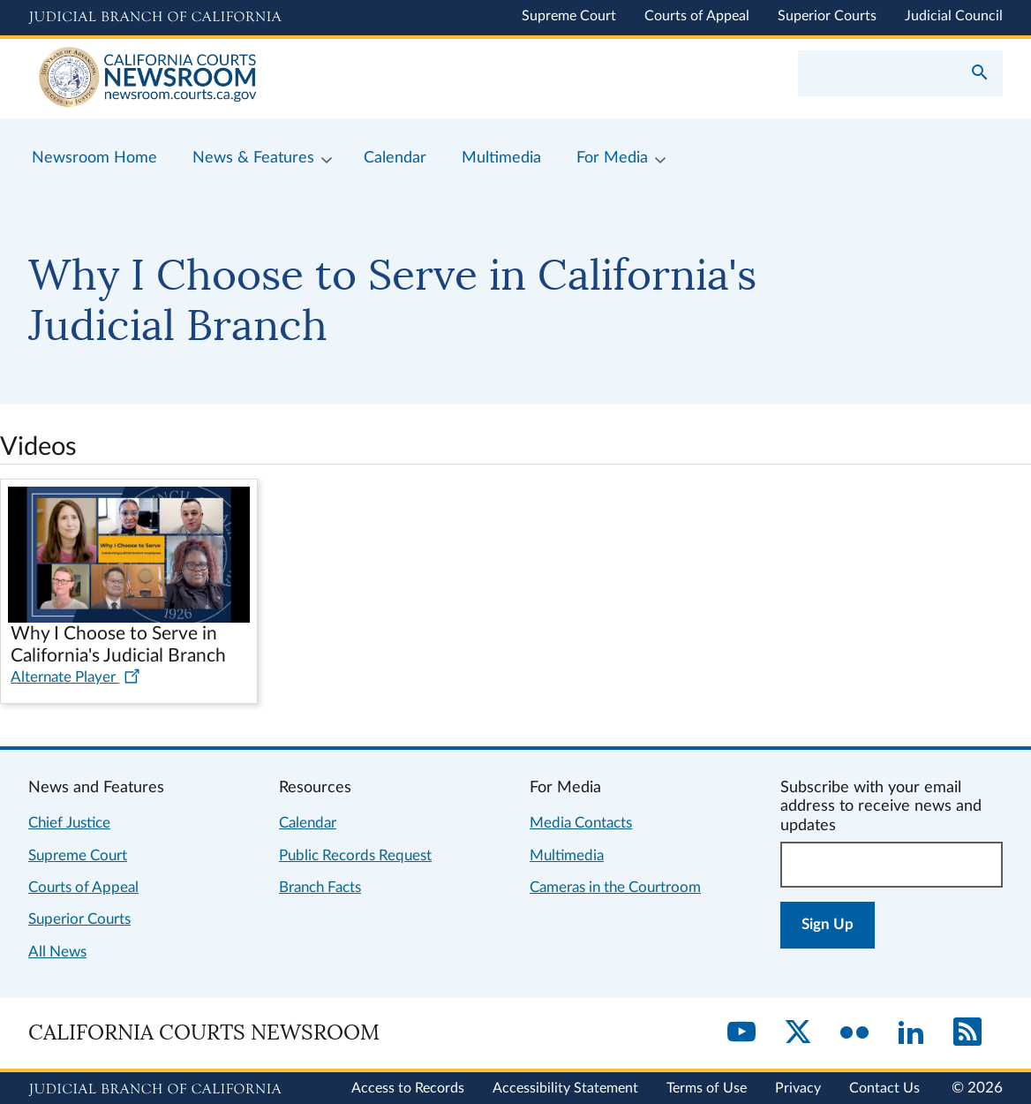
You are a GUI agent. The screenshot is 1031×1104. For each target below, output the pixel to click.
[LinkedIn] (911, 1033)
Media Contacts (581, 822)
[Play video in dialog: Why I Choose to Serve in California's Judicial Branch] (129, 576)
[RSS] (967, 1033)
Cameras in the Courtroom (615, 887)
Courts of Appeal (696, 16)
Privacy (798, 1088)
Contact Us (884, 1088)
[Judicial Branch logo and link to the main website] (155, 18)
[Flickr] (854, 1033)
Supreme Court (569, 16)
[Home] (272, 78)
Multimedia (567, 855)
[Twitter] (798, 1033)
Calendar (307, 822)
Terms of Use (706, 1088)
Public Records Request (355, 855)
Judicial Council (954, 16)
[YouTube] (741, 1033)
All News (57, 951)
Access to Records (407, 1088)
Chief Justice (69, 822)
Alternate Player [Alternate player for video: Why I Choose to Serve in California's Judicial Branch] (75, 676)
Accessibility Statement (565, 1088)
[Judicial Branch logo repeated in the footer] (155, 1090)
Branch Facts (320, 887)
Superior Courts (827, 16)
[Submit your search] (980, 74)
